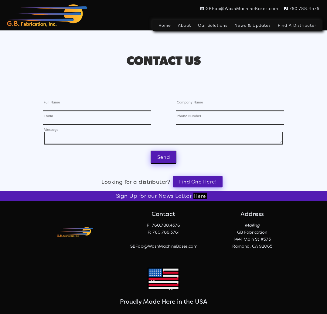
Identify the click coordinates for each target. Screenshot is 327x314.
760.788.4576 (301, 8)
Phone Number (189, 116)
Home (164, 25)
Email (48, 116)
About (184, 25)
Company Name (190, 103)
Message (51, 130)
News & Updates (252, 25)
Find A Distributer (297, 25)
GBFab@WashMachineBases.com (239, 8)
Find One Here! (197, 181)
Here (200, 196)
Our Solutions (212, 25)
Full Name (52, 103)
